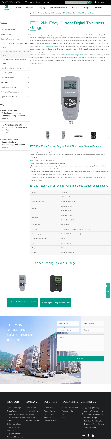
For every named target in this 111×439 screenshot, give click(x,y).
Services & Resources (58, 8)
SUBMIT (80, 359)
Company (41, 8)
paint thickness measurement (80, 43)
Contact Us (98, 8)
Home (18, 8)
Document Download (70, 387)
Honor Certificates (32, 390)
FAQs (64, 393)
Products (29, 8)
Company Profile (31, 387)
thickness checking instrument (76, 55)
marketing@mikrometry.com (38, 2)
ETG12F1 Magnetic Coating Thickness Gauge (14, 45)
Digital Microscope (8, 78)
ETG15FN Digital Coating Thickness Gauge (14, 62)
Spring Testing (49, 397)
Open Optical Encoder (9, 97)
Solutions (75, 8)
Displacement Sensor (8, 87)
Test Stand (4, 82)
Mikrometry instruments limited (30, 435)
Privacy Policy (98, 435)
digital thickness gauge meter (51, 38)
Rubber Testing (49, 390)
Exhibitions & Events (32, 400)
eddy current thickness (45, 46)
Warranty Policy (68, 390)
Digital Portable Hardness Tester (12, 68)
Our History (29, 393)
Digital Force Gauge (8, 29)
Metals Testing (49, 387)
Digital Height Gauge (8, 73)
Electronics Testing (50, 400)
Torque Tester (6, 34)
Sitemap (87, 435)
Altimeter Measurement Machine (13, 92)
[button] (108, 137)
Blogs (86, 8)
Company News (31, 397)
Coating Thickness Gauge (10, 39)
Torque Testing (49, 393)
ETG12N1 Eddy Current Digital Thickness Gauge (15, 53)
